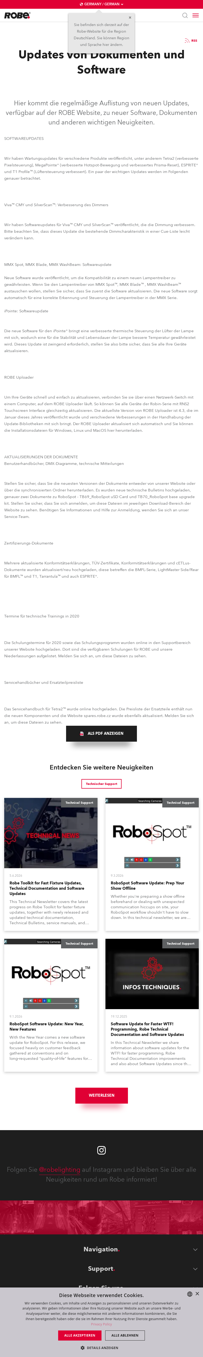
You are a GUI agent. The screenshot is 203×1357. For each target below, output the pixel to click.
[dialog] (101, 1322)
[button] (101, 1348)
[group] (101, 734)
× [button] (197, 1294)
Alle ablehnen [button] (125, 1335)
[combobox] (189, 1294)
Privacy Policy (101, 1324)
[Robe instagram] (101, 1150)
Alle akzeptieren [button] (79, 1335)
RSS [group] (190, 40)
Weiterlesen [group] (101, 1095)
